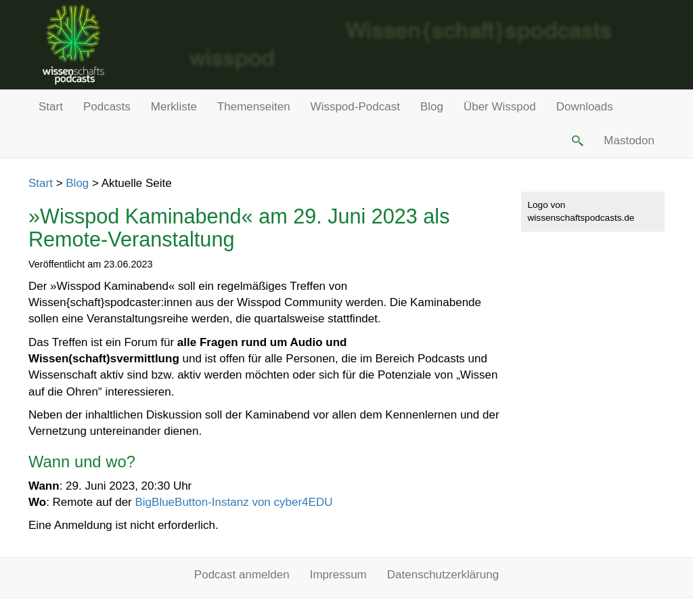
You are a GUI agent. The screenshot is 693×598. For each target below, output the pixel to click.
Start (51, 106)
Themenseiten (253, 106)
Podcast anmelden (242, 574)
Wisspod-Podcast (355, 106)
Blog (431, 106)
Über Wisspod (500, 106)
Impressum (338, 574)
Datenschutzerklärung (443, 574)
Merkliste (174, 106)
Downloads (584, 106)
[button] (576, 141)
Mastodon (629, 140)
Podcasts (107, 106)
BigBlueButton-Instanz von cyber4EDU (233, 502)
